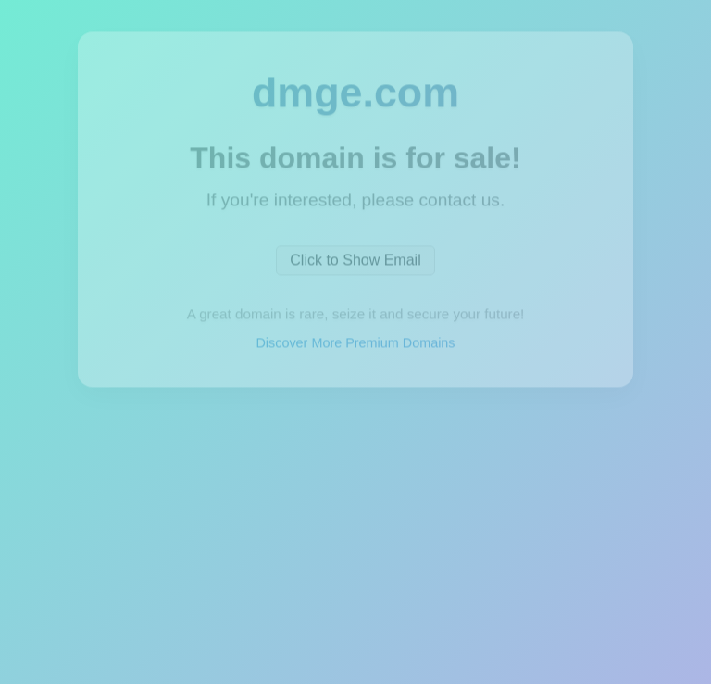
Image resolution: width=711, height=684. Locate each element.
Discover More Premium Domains (355, 344)
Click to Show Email (355, 261)
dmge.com (355, 92)
